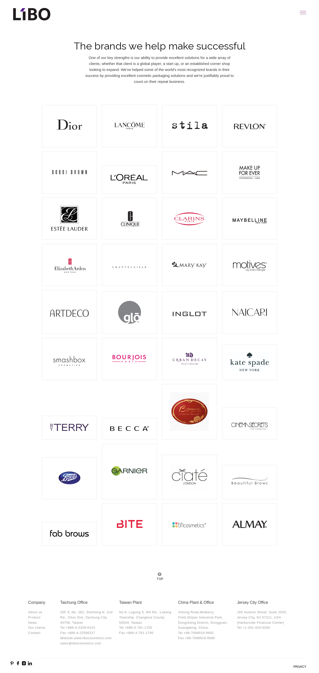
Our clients (36, 627)
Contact (34, 633)
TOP (159, 578)
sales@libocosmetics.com (80, 643)
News (32, 622)
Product (34, 617)
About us (35, 612)
